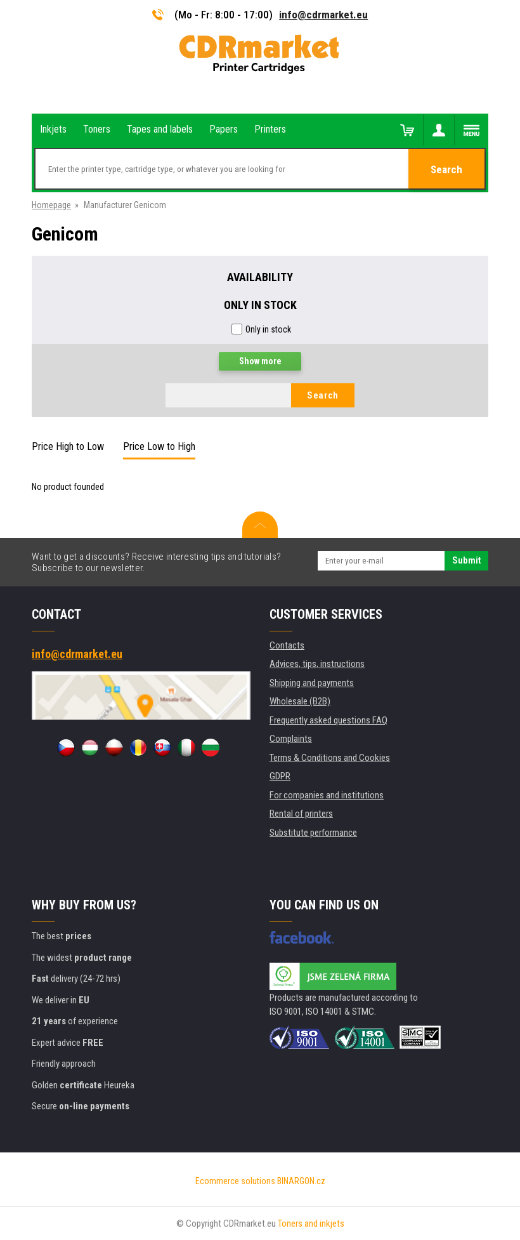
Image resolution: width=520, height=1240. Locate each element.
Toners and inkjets (311, 1223)
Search (446, 169)
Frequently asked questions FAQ (328, 720)
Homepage (51, 205)
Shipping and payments (312, 683)
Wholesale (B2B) (300, 701)
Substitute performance (313, 832)
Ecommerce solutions (235, 1181)
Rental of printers (301, 813)
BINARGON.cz (301, 1181)
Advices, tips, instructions (317, 663)
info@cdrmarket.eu (323, 14)
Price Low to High (159, 446)
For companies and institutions (327, 795)
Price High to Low (68, 446)
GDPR (280, 776)
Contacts (287, 645)
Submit (466, 560)
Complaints (291, 738)
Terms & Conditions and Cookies (330, 757)
